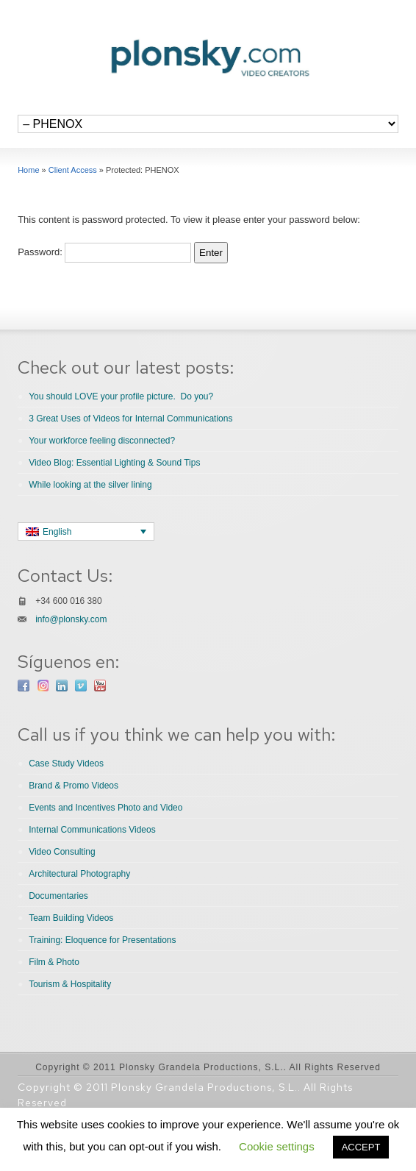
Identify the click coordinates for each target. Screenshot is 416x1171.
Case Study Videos (66, 763)
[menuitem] (86, 531)
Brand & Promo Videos (73, 785)
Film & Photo (54, 962)
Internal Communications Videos (92, 830)
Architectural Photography (79, 874)
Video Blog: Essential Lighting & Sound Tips (114, 463)
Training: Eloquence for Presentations (102, 940)
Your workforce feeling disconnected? (102, 440)
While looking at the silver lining (90, 485)
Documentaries (58, 896)
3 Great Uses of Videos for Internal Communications (130, 418)
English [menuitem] (57, 532)
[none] (86, 531)
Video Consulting (62, 852)
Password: (104, 251)
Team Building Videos (71, 918)
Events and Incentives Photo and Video (105, 807)
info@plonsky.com (71, 619)
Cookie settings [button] (277, 1146)
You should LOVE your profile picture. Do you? (121, 396)
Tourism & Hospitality (70, 984)
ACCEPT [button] (361, 1147)
